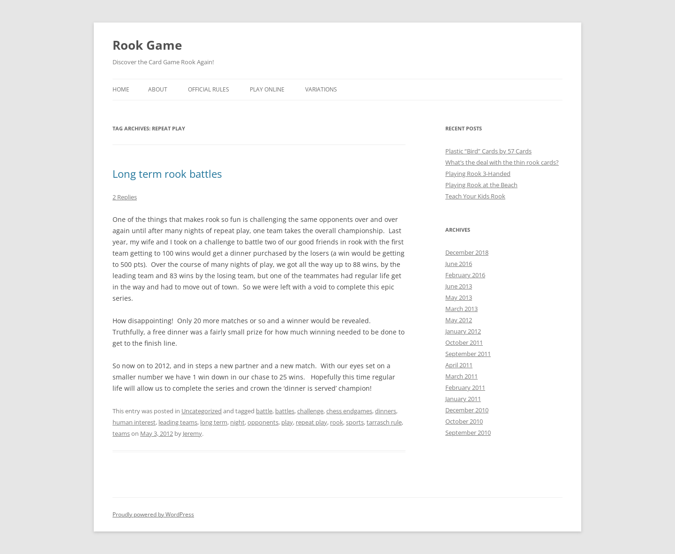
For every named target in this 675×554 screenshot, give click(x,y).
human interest (134, 422)
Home (120, 89)
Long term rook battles (167, 174)
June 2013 (458, 286)
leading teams (177, 422)
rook (336, 422)
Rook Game (147, 45)
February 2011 (465, 387)
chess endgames (349, 411)
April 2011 (458, 365)
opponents (263, 422)
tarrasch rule (384, 422)
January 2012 (463, 331)
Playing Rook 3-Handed (477, 173)
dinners (385, 411)
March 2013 (461, 308)
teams (121, 433)
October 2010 (464, 421)
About (157, 89)
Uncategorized (201, 411)
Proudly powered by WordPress (153, 514)
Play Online (267, 89)
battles (284, 411)
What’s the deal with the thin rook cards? (502, 162)
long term (213, 422)
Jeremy (192, 433)
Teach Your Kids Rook (475, 196)
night (237, 422)
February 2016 (465, 275)
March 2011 (461, 376)
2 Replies (124, 197)
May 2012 (458, 320)
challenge (310, 411)
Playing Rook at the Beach (481, 185)
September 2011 (468, 353)
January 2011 (463, 399)
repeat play (311, 422)
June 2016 (458, 263)
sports (355, 422)
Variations (321, 89)
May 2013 (458, 297)
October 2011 (464, 342)
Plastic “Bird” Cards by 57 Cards (488, 151)
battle (264, 411)
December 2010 (466, 410)
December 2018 (466, 252)
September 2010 (468, 432)
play (287, 422)
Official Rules (208, 89)
